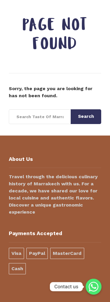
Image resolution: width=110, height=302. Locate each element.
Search (86, 116)
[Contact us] (93, 287)
